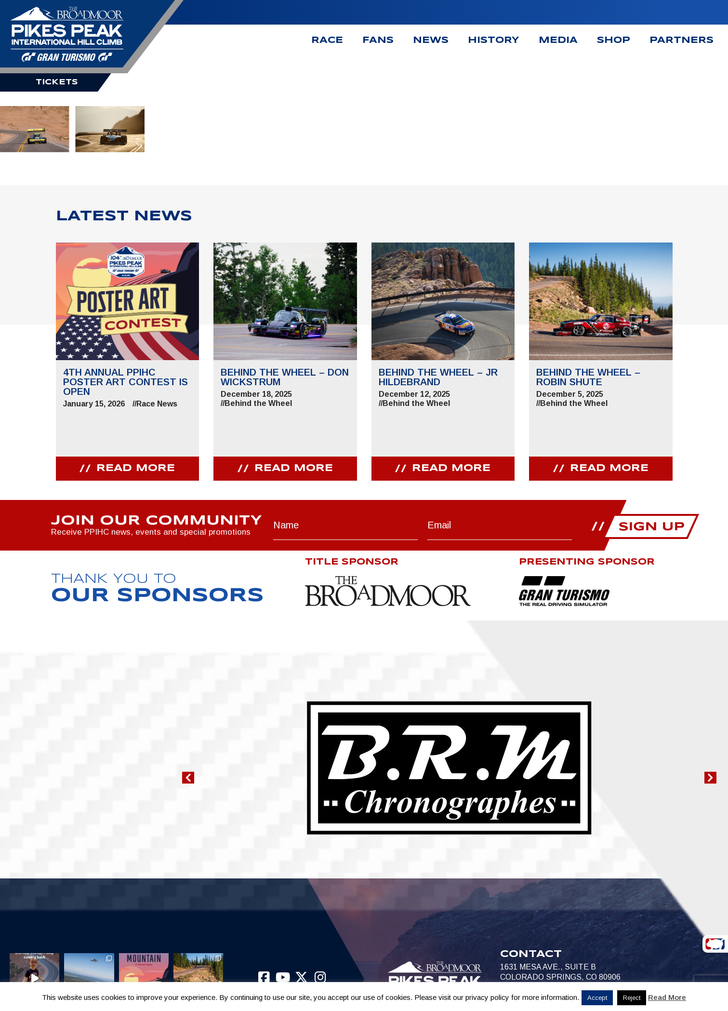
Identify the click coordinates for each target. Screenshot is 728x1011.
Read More (667, 997)
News (431, 40)
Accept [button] (597, 997)
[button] (188, 778)
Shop (613, 40)
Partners (681, 40)
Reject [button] (631, 997)
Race (327, 40)
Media (558, 40)
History (493, 40)
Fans (378, 40)
